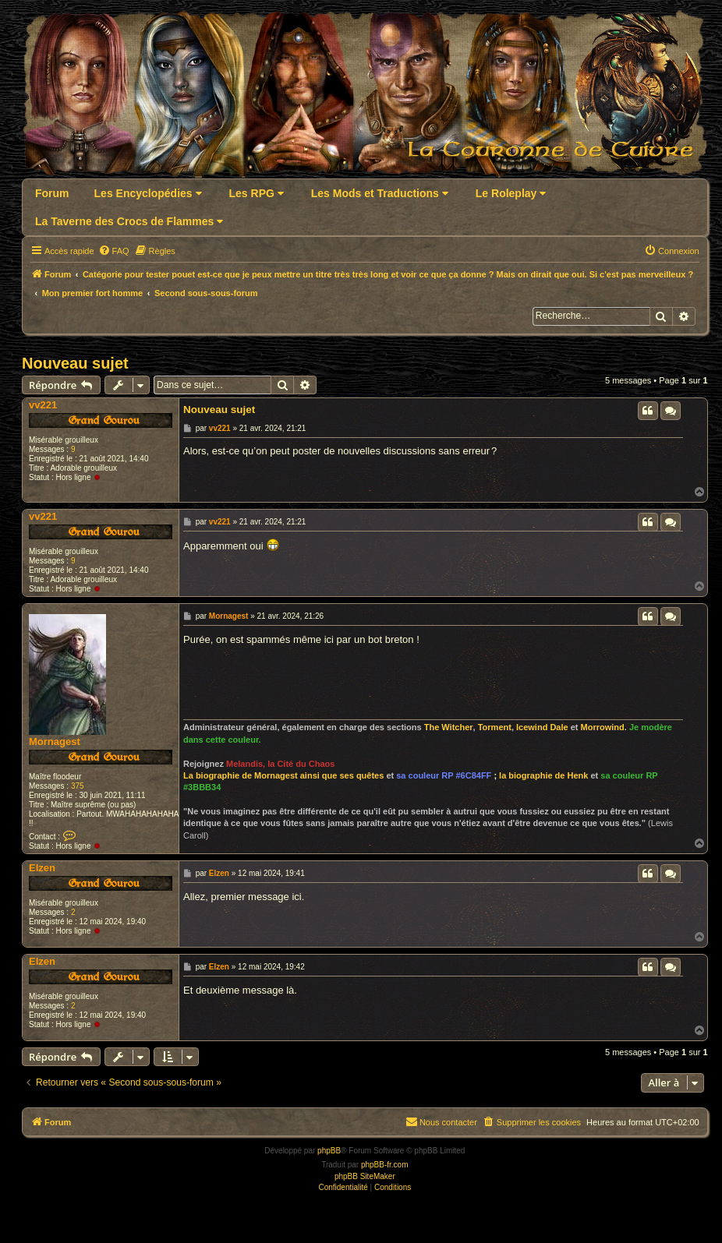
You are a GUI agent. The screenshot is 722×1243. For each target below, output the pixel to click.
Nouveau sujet (75, 363)
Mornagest (54, 741)
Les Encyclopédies (148, 193)
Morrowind (603, 727)
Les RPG (256, 193)
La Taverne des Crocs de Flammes (129, 221)
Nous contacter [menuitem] (441, 1121)
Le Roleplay (511, 193)
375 (77, 786)
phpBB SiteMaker (364, 1176)
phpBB (329, 1150)
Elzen (42, 868)
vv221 (43, 405)
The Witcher (448, 727)
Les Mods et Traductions (379, 193)
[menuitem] (113, 251)
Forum (52, 193)
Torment (494, 727)
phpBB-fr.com (385, 1164)
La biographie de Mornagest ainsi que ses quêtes (283, 775)
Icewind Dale (542, 727)
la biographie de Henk (543, 775)
